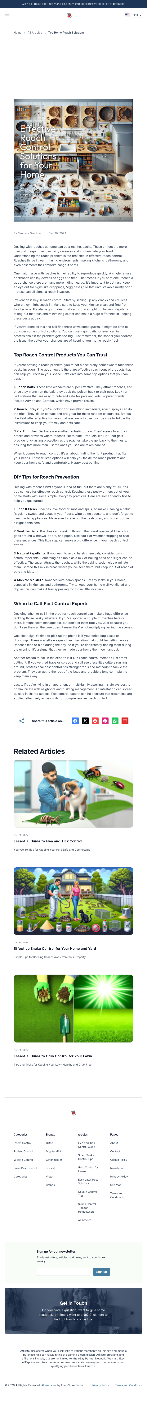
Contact (115, 1151)
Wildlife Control (23, 1159)
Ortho (49, 1143)
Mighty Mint (53, 1151)
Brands (50, 1184)
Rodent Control (23, 1151)
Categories (20, 1176)
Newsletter (117, 1168)
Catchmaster (54, 1159)
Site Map (116, 1184)
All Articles (35, 32)
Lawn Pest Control (25, 1168)
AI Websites (48, 1385)
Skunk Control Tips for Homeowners (87, 1207)
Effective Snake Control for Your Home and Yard (55, 949)
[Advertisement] (73, 63)
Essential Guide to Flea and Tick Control (48, 841)
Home (17, 32)
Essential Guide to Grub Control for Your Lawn (53, 1056)
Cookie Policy (118, 1159)
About (114, 1143)
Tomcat (50, 1168)
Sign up (101, 1272)
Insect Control (22, 1143)
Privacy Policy (119, 1176)
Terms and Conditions (128, 1385)
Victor (49, 1176)
